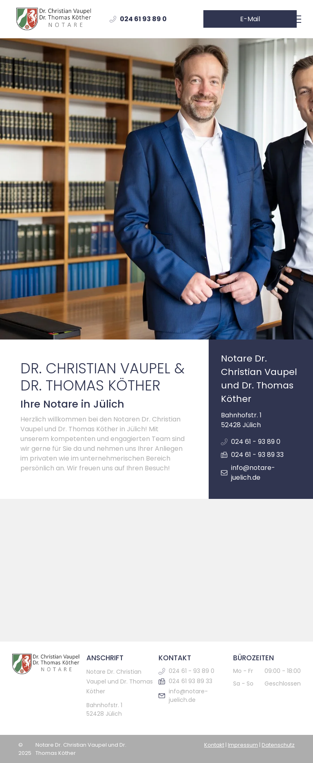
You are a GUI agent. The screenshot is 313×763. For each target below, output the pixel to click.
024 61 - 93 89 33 (257, 454)
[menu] (295, 19)
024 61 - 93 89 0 (255, 441)
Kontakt (214, 745)
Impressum (243, 745)
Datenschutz (278, 745)
